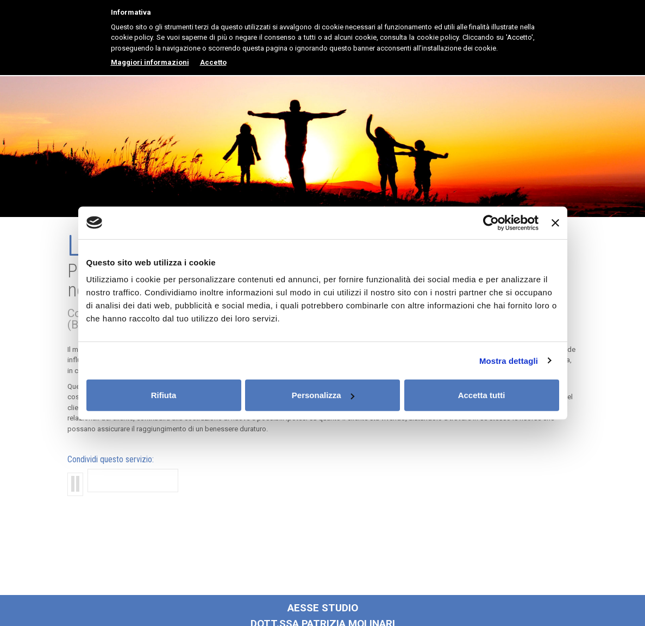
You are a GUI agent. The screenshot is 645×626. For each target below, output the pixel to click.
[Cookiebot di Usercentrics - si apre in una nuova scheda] (490, 222)
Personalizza (323, 395)
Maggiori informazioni (150, 62)
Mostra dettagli (508, 360)
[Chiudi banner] (555, 222)
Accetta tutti (481, 395)
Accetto (213, 62)
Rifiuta (164, 395)
